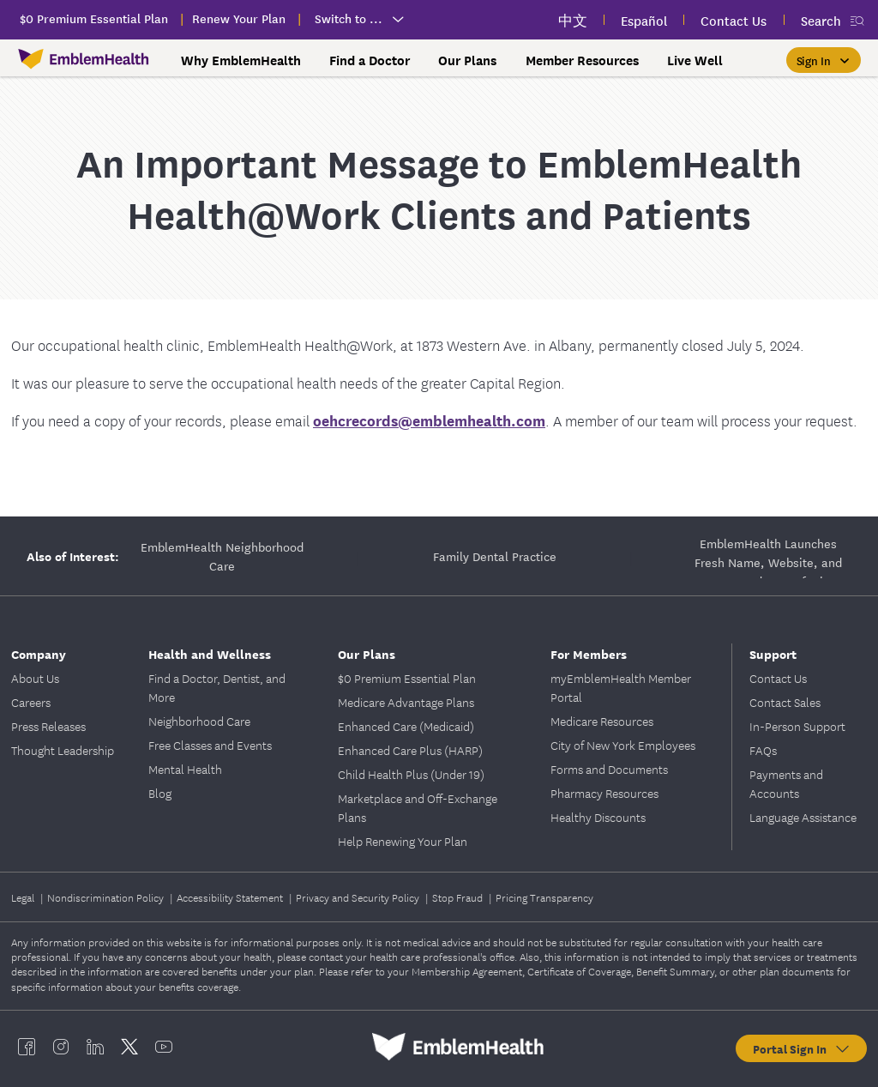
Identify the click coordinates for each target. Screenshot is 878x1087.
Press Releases (48, 725)
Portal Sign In (802, 1048)
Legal (24, 897)
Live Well (695, 60)
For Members (588, 653)
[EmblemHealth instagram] (60, 1046)
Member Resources (582, 60)
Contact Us (778, 677)
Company (38, 653)
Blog (159, 792)
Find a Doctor (369, 60)
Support (773, 653)
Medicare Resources (601, 720)
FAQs (763, 749)
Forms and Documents (609, 768)
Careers (31, 701)
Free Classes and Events (210, 744)
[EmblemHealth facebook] (26, 1046)
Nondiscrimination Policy (106, 897)
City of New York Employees (622, 744)
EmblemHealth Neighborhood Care (222, 556)
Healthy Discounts (598, 816)
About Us (35, 677)
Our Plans (467, 60)
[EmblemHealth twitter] (129, 1046)
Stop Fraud (458, 897)
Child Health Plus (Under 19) (411, 773)
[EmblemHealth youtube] (163, 1046)
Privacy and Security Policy (359, 897)
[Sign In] (823, 60)
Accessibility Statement (231, 897)
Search (821, 20)
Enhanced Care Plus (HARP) (410, 749)
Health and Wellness (209, 653)
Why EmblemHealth (241, 60)
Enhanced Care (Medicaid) (406, 725)
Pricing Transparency (544, 897)
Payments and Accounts (786, 783)
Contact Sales (785, 701)
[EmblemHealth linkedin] (95, 1046)
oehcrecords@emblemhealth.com (429, 420)
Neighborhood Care (199, 720)
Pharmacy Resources (604, 792)
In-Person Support (797, 725)
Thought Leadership (62, 749)
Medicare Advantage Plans (406, 701)
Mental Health (185, 768)
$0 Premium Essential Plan (407, 677)
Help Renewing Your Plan (402, 840)
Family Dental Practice (494, 556)
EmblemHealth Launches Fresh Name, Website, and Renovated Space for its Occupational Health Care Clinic (768, 556)
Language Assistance (803, 816)
